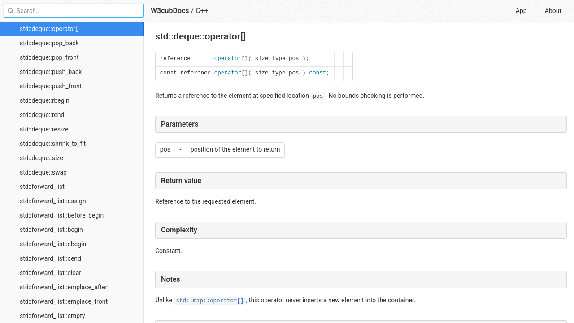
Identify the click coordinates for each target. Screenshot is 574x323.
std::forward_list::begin (51, 229)
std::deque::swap (43, 172)
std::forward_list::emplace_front (64, 301)
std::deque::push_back (51, 71)
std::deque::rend (42, 114)
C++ (202, 10)
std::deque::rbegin (45, 100)
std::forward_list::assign (53, 201)
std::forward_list (42, 186)
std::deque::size (41, 158)
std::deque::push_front (51, 86)
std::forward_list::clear (50, 272)
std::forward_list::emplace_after (63, 287)
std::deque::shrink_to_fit (53, 143)
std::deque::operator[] (49, 28)
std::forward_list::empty (52, 315)
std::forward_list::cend (50, 258)
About (553, 10)
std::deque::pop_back (49, 43)
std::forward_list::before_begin (62, 215)
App (521, 10)
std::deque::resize (44, 129)
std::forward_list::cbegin (53, 244)
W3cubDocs (170, 10)
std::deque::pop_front (49, 57)
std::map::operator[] (210, 301)
